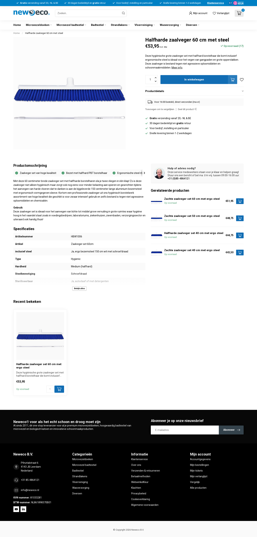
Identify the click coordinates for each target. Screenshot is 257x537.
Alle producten (198, 487)
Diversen (191, 25)
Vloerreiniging (144, 25)
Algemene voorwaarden (144, 504)
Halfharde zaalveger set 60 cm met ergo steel (38, 366)
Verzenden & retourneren (145, 470)
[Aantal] (50, 389)
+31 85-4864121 (30, 480)
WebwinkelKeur (139, 482)
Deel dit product (187, 109)
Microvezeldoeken (37, 25)
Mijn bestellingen (199, 465)
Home (17, 25)
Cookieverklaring (140, 499)
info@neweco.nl (30, 490)
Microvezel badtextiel (70, 25)
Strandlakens (119, 25)
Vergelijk (195, 482)
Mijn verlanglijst (198, 476)
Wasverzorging (169, 25)
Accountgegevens (200, 459)
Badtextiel (97, 25)
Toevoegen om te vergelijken (159, 109)
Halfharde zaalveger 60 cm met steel (44, 33)
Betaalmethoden (140, 476)
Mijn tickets (196, 470)
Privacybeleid (138, 493)
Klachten (136, 487)
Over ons (136, 465)
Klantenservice (215, 3)
